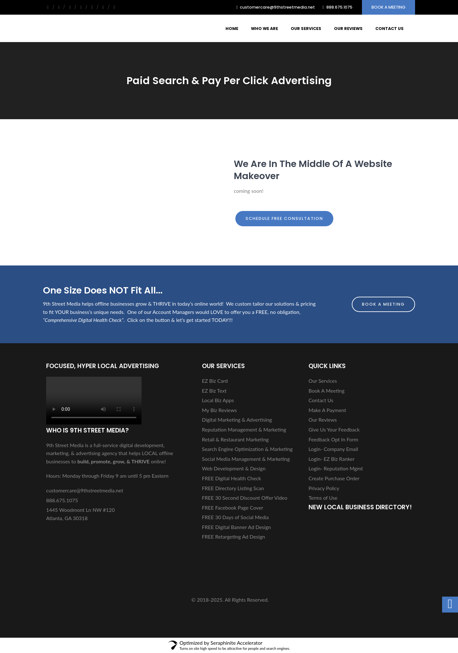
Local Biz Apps (218, 400)
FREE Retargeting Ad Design (233, 536)
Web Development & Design (234, 468)
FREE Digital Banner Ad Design (236, 527)
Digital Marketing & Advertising (237, 420)
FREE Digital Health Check (231, 478)
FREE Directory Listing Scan (233, 488)
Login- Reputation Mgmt (336, 468)
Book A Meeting (388, 7)
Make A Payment (327, 410)
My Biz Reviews (219, 410)
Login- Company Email (333, 449)
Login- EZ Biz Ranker (332, 459)
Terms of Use (323, 498)
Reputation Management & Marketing (244, 429)
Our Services (306, 28)
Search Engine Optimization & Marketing (247, 449)
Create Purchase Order (334, 478)
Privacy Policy (324, 488)
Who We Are (264, 28)
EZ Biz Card (215, 381)
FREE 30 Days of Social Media (235, 517)
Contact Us (389, 28)
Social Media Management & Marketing (246, 459)
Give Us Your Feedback (334, 429)
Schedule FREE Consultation (284, 218)
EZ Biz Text (214, 391)
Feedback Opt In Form (333, 439)
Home (232, 28)
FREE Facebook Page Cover (232, 507)
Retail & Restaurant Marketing (235, 439)
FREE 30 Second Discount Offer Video (245, 498)
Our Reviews (348, 28)
